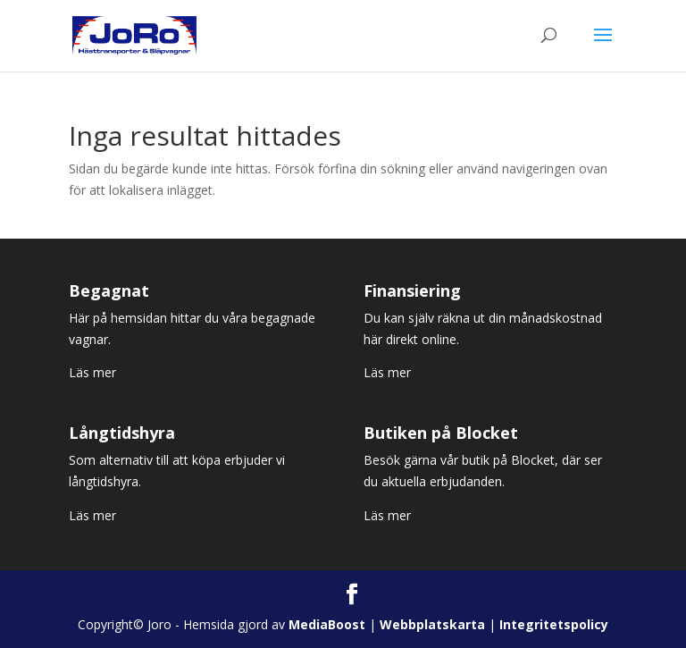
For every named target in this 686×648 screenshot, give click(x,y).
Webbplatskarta (432, 624)
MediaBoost (327, 624)
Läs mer (92, 372)
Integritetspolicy (553, 624)
